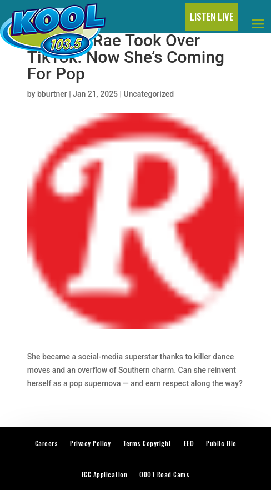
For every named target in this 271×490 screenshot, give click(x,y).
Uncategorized (149, 93)
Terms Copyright (147, 443)
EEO (189, 443)
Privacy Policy (90, 443)
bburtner (52, 93)
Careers (46, 443)
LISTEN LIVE (211, 16)
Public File (221, 443)
